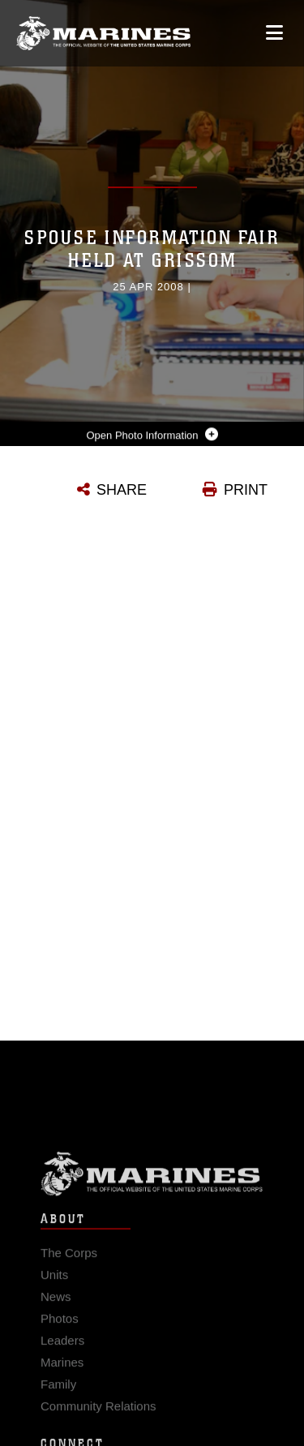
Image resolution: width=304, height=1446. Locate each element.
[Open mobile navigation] (274, 33)
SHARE (121, 490)
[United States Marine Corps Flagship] (103, 33)
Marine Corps (152, 1180)
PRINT (246, 490)
